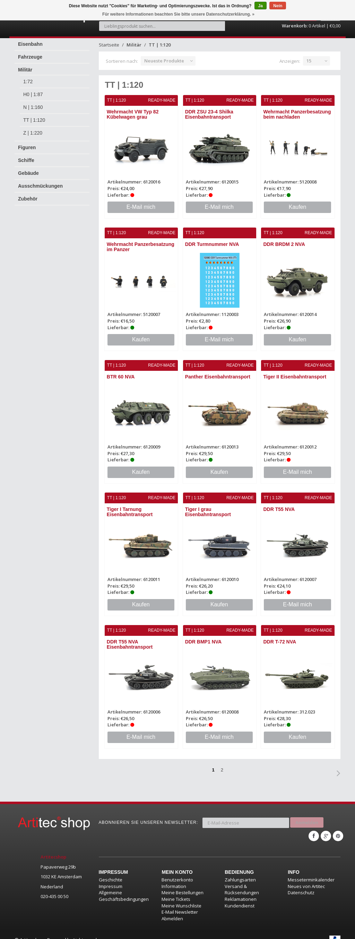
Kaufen (297, 203)
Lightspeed (85, 931)
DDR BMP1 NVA (203, 636)
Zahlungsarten (240, 871)
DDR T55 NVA (279, 504)
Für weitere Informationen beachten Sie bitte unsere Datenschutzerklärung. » (178, 14)
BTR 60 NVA (121, 372)
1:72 (28, 77)
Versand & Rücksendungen (242, 880)
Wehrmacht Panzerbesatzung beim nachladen (297, 110)
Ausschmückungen (40, 182)
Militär (25, 66)
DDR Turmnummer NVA (212, 240)
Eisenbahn (30, 40)
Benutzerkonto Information (177, 874)
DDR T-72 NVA (279, 636)
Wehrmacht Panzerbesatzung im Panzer (141, 242)
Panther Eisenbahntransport (217, 372)
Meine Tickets (176, 890)
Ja (260, 5)
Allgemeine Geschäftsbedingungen (124, 887)
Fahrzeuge (30, 53)
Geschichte (110, 871)
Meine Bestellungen (183, 884)
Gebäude (28, 169)
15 (308, 57)
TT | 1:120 (34, 116)
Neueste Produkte (164, 57)
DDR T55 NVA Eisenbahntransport (130, 639)
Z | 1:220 (32, 129)
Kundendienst (239, 897)
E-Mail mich (141, 203)
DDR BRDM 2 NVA (284, 240)
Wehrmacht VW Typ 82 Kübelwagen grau (133, 110)
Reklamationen (241, 890)
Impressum (110, 877)
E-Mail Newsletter (180, 903)
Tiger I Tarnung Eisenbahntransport (130, 507)
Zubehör (27, 195)
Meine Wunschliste (181, 897)
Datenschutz (301, 884)
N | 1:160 (33, 103)
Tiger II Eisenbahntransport (295, 372)
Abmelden (172, 910)
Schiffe (26, 156)
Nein (277, 5)
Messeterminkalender (311, 871)
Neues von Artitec (306, 877)
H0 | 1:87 (33, 90)
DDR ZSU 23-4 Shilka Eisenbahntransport (209, 110)
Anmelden (306, 815)
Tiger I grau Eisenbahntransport (208, 507)
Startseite (109, 41)
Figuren (27, 143)
